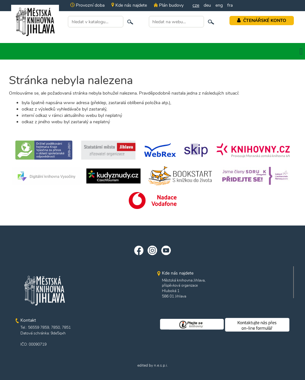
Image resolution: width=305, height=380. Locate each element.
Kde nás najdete (129, 5)
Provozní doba (87, 5)
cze (195, 5)
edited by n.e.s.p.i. (152, 365)
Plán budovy (169, 5)
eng (219, 5)
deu (207, 5)
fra (230, 5)
